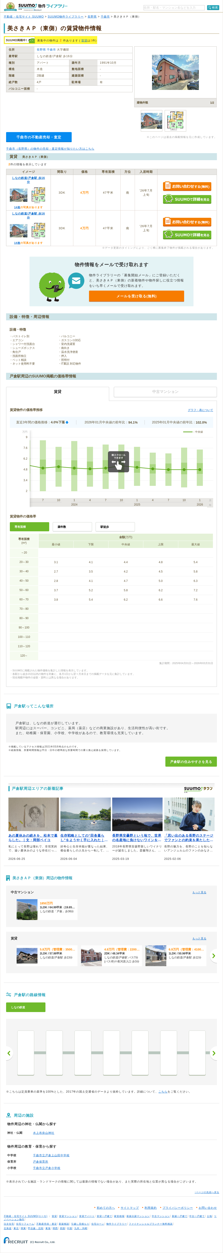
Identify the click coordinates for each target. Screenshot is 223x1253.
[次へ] (213, 956)
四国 (62, 1228)
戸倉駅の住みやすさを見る (191, 762)
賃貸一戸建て (104, 1216)
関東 (23, 1228)
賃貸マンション (68, 1216)
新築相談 (64, 1224)
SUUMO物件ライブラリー (66, 16)
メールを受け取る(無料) (136, 296)
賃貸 (84, 40)
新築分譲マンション (138, 1216)
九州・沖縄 (80, 1228)
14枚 (17, 207)
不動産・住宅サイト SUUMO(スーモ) (26, 1216)
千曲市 (105, 16)
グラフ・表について (200, 410)
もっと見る (199, 892)
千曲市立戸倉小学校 (46, 1168)
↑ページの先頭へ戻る (207, 1192)
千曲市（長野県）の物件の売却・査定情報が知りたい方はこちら (50, 148)
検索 (215, 7)
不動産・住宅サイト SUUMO (24, 16)
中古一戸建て (197, 1216)
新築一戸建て (179, 1216)
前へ (9, 1053)
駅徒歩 (104, 527)
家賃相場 (119, 1216)
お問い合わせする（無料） (187, 186)
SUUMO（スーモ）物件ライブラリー (35, 6)
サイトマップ (130, 1207)
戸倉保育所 (40, 1161)
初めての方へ (106, 1207)
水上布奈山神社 (43, 1133)
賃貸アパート (87, 1216)
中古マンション (161, 1216)
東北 (16, 1228)
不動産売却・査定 (46, 1224)
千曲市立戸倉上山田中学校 (51, 1155)
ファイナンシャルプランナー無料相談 (151, 1224)
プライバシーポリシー (178, 1207)
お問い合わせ (208, 1207)
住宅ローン (97, 1224)
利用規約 (151, 1207)
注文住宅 (9, 1224)
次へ (213, 1053)
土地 (209, 1216)
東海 (48, 1228)
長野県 (92, 16)
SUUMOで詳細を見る (187, 199)
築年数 (62, 527)
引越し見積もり (80, 1224)
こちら (162, 1091)
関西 (55, 1228)
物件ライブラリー (116, 1224)
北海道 (7, 1228)
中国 (69, 1228)
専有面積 (20, 527)
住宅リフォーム (25, 1224)
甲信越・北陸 (35, 1228)
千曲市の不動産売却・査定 (38, 137)
